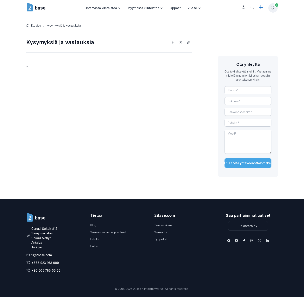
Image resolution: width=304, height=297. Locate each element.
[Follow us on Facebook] (244, 240)
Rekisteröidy (248, 226)
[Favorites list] (273, 8)
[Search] (252, 7)
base (36, 8)
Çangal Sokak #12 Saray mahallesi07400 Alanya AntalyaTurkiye (44, 238)
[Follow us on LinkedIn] (267, 240)
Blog (93, 225)
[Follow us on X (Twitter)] (259, 240)
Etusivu (33, 25)
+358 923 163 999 (45, 263)
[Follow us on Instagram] (252, 240)
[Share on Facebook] (173, 42)
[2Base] (36, 217)
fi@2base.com (41, 255)
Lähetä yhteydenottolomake (248, 163)
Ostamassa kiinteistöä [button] (101, 8)
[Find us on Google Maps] (228, 240)
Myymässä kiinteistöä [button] (143, 8)
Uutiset (94, 246)
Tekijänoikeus (163, 225)
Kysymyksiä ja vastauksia (64, 25)
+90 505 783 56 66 (45, 270)
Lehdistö (95, 239)
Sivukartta (160, 232)
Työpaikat (160, 239)
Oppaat (175, 8)
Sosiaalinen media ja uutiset (108, 232)
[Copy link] (188, 42)
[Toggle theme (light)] (243, 7)
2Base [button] (192, 8)
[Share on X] (181, 42)
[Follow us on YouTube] (236, 240)
